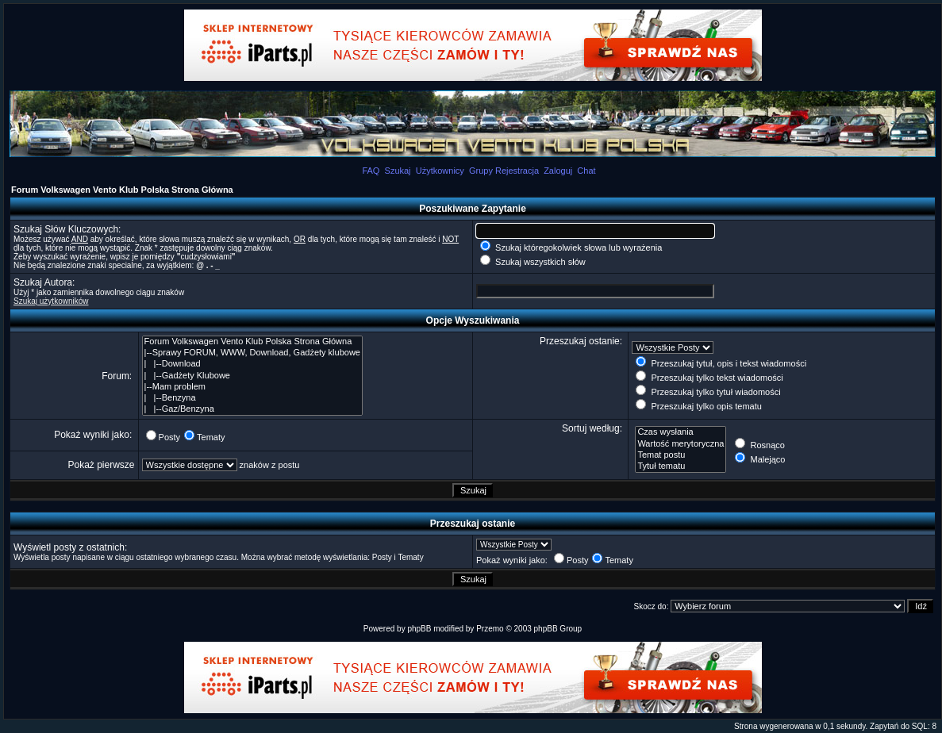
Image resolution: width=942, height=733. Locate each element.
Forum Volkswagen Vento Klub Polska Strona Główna (122, 189)
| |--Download (252, 364)
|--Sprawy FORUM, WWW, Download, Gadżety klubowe (252, 353)
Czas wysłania (680, 432)
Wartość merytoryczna (680, 444)
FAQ (370, 170)
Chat (586, 170)
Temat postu (680, 455)
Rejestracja (517, 170)
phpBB (419, 628)
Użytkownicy (440, 170)
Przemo (489, 628)
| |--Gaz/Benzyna (252, 409)
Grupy (481, 170)
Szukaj (398, 170)
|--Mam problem (252, 387)
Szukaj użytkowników (50, 301)
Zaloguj (558, 170)
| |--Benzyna (252, 398)
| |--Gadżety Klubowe (252, 376)
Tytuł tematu (680, 466)
